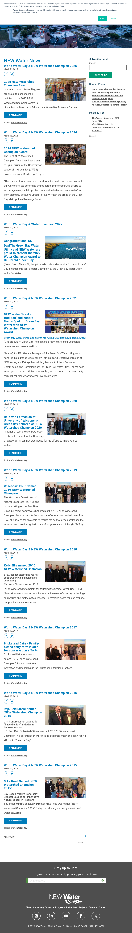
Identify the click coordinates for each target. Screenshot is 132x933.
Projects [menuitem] (83, 907)
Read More (15, 115)
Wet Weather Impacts (102, 98)
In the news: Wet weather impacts (108, 89)
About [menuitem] (29, 907)
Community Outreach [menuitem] (43, 907)
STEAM (97, 130)
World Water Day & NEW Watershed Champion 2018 (40, 554)
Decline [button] (113, 18)
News (97, 121)
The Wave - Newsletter (105, 118)
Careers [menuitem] (93, 907)
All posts (9, 843)
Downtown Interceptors (105, 127)
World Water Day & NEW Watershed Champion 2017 (40, 632)
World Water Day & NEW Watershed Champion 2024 (40, 132)
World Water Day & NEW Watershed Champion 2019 (40, 470)
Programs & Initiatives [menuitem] (66, 907)
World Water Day (19, 123)
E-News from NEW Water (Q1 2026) (109, 101)
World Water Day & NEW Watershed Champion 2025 (40, 66)
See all (92, 136)
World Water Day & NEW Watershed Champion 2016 (40, 698)
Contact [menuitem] (102, 907)
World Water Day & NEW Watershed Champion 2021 (40, 298)
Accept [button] (102, 18)
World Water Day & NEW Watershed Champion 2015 (40, 771)
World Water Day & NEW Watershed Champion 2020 (40, 401)
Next (80, 849)
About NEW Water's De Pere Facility (109, 105)
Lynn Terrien (14, 165)
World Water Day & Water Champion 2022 (33, 224)
